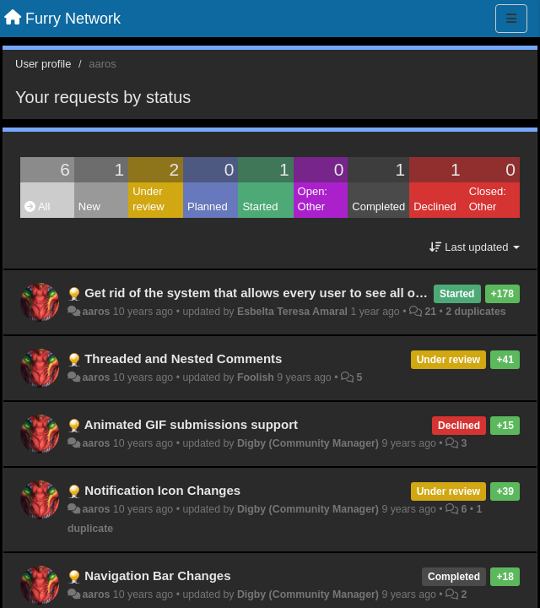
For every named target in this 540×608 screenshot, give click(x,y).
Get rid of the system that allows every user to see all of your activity (290, 292)
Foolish (255, 377)
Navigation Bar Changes (157, 575)
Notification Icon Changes (162, 490)
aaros (96, 312)
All (37, 206)
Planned (207, 206)
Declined (434, 206)
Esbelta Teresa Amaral (292, 312)
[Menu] (511, 18)
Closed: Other (487, 199)
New (89, 206)
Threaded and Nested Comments (183, 358)
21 (430, 312)
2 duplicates (475, 312)
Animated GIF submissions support (191, 424)
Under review (148, 199)
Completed (378, 206)
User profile (43, 63)
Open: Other (312, 199)
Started (260, 206)
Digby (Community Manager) (308, 443)
